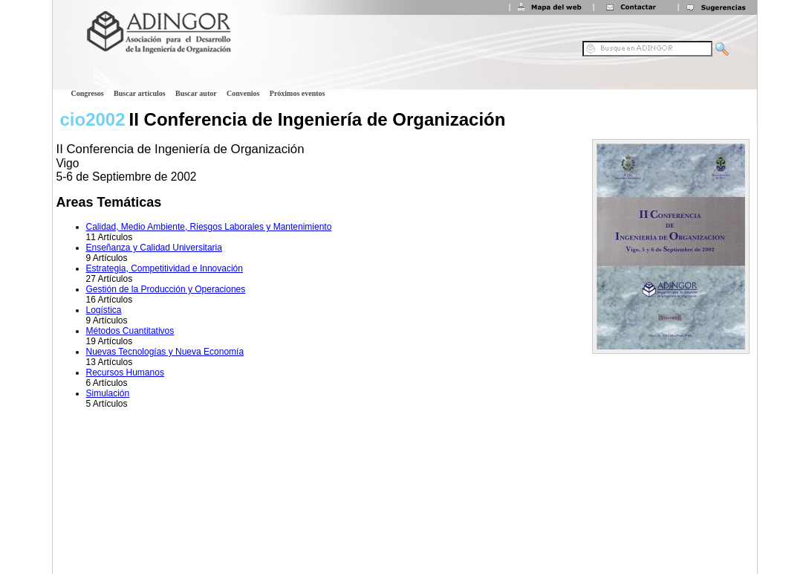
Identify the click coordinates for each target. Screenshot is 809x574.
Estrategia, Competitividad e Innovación (164, 268)
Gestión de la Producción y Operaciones (166, 289)
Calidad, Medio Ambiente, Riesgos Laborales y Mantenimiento (209, 227)
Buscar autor (196, 93)
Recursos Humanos (125, 372)
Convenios (243, 93)
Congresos (87, 93)
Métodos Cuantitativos (130, 331)
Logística (104, 310)
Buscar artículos (140, 93)
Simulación (108, 393)
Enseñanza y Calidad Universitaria (154, 247)
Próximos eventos (297, 93)
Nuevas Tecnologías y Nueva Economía (165, 351)
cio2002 (93, 119)
